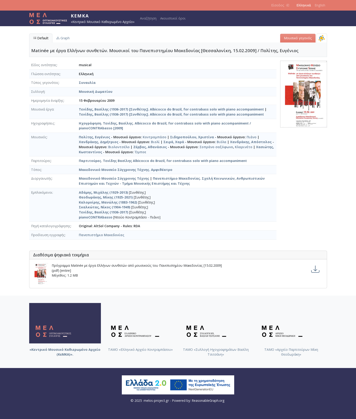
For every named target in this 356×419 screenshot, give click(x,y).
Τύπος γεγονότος (45, 82)
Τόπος (36, 169)
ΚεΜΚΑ (80, 16)
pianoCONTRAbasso (95, 217)
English (320, 5)
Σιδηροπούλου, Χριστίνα (192, 137)
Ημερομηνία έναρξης (47, 100)
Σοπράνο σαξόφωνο (216, 147)
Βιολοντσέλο (119, 147)
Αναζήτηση (148, 18)
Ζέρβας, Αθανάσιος (150, 147)
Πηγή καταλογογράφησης (51, 226)
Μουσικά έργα (42, 109)
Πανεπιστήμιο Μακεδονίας (101, 235)
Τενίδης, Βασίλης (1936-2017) (103, 212)
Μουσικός (39, 137)
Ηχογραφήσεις (42, 123)
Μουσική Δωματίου (95, 91)
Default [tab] (40, 38)
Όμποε (140, 152)
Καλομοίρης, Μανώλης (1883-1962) (108, 202)
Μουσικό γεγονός (298, 38)
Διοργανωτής (41, 178)
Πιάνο (251, 137)
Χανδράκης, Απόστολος (251, 142)
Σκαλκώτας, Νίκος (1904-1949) (104, 207)
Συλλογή (38, 91)
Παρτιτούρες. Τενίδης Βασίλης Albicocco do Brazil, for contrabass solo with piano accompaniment (163, 161)
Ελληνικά (303, 5)
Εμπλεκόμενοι (41, 192)
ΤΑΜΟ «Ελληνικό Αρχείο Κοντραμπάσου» (140, 349)
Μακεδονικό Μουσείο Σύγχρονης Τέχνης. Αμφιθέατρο (125, 169)
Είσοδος (280, 5)
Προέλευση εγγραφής (48, 235)
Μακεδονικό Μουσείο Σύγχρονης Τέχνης (114, 178)
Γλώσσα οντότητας (45, 74)
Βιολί (155, 142)
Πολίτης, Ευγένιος (94, 137)
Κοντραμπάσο (154, 137)
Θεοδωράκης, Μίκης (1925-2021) (106, 197)
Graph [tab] (63, 38)
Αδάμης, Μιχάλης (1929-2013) (103, 192)
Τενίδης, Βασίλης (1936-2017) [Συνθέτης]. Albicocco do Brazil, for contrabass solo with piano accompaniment (171, 109)
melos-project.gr (156, 400)
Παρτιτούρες (41, 161)
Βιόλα (221, 142)
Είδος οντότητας (44, 65)
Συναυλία (87, 82)
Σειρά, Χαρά (173, 142)
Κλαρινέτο (243, 147)
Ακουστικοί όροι (173, 18)
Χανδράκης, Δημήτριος (98, 142)
